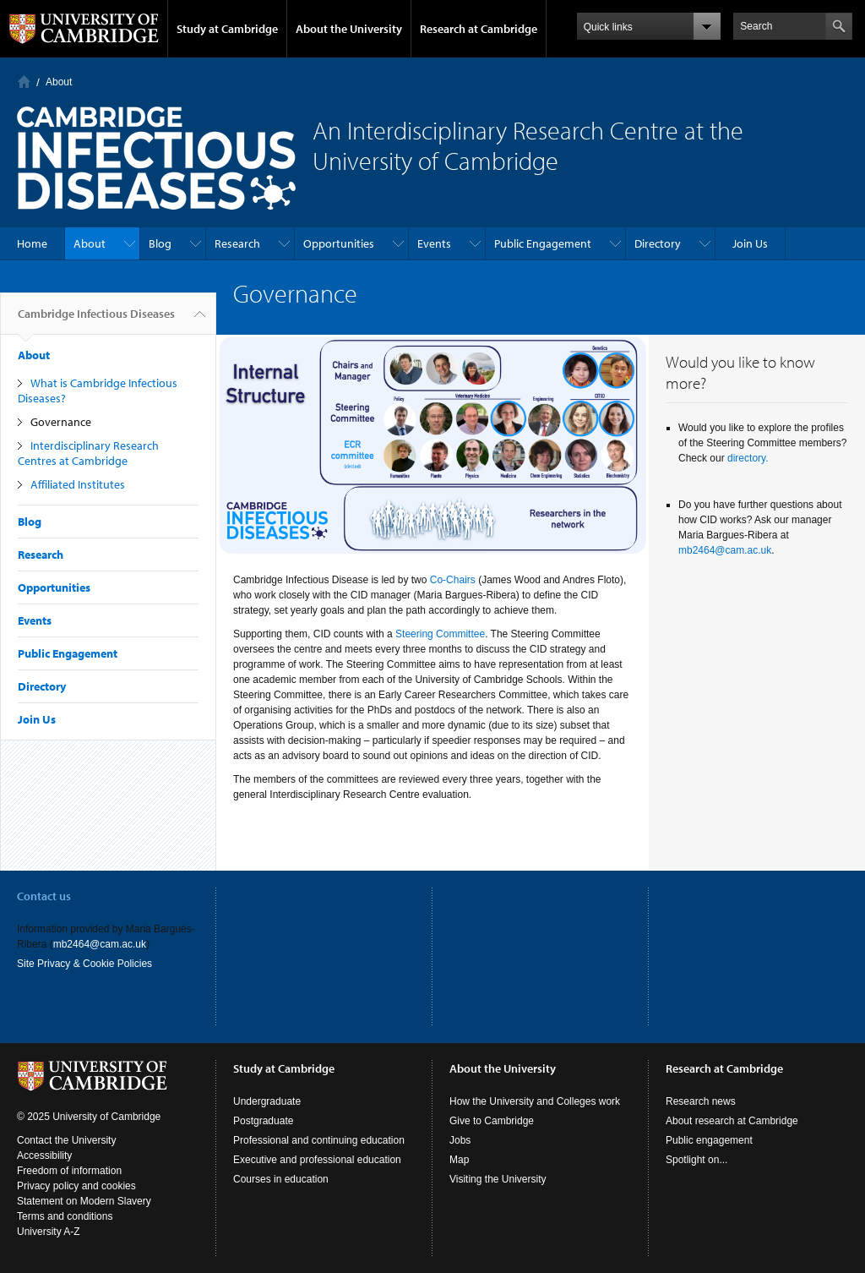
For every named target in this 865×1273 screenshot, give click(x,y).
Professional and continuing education (319, 1140)
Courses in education (281, 1179)
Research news (701, 1101)
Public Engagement (542, 243)
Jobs (460, 1140)
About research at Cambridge (732, 1121)
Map (459, 1160)
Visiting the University (498, 1179)
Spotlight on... (696, 1160)
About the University (349, 28)
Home (24, 81)
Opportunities (338, 243)
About (59, 82)
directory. (747, 458)
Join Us (750, 243)
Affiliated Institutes (77, 484)
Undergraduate (267, 1101)
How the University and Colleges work (534, 1101)
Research (237, 243)
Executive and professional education (317, 1160)
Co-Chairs (453, 580)
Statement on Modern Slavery (84, 1201)
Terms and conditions (64, 1216)
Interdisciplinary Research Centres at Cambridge (88, 453)
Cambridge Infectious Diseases (96, 320)
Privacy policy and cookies (76, 1186)
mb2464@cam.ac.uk (724, 550)
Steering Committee (440, 634)
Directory (657, 243)
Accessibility (44, 1155)
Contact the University (66, 1140)
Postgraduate (263, 1121)
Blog (160, 243)
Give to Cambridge (491, 1121)
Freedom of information (69, 1171)
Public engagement (709, 1140)
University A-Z (48, 1231)
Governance (60, 421)
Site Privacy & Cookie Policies (84, 964)
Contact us (44, 896)
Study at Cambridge (227, 28)
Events (434, 243)
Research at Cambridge (478, 28)
